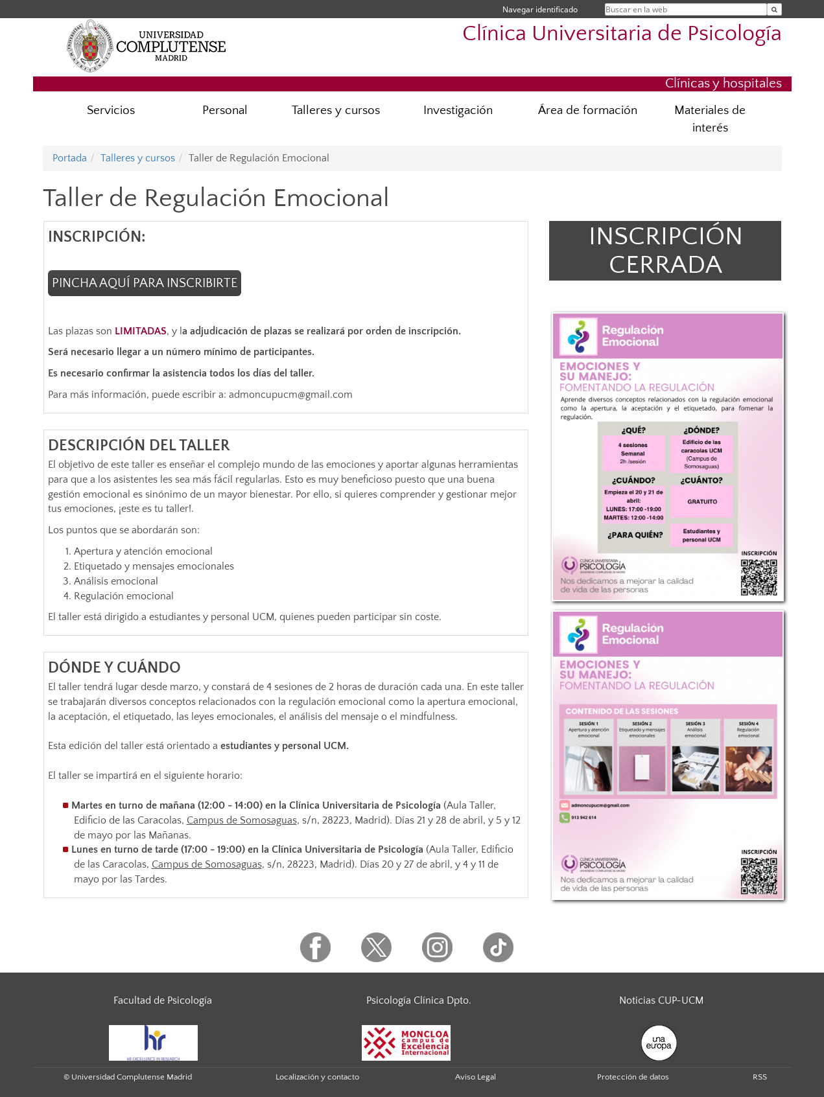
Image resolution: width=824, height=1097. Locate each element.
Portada (70, 158)
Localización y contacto (317, 1076)
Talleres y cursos (336, 110)
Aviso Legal (475, 1076)
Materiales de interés (710, 119)
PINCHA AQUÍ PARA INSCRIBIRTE (144, 283)
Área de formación (587, 110)
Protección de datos (633, 1076)
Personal (225, 110)
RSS (760, 1076)
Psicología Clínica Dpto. (418, 1000)
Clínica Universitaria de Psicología (622, 34)
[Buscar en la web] (774, 9)
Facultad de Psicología (162, 1000)
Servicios (111, 110)
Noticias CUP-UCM (661, 1000)
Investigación (458, 110)
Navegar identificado (540, 9)
